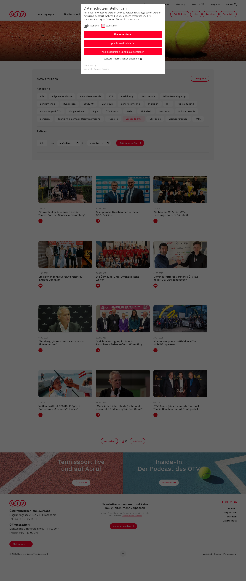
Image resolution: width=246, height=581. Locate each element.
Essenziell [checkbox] (93, 25)
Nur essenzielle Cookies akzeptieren (123, 52)
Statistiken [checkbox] (111, 25)
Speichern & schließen (123, 43)
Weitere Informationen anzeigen (123, 58)
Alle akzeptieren (123, 34)
